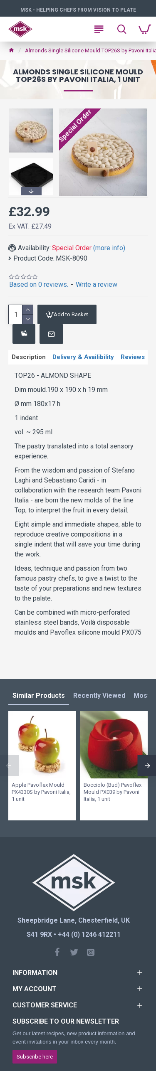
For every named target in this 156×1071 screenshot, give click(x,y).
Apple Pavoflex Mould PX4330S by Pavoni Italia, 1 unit (41, 792)
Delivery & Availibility (83, 357)
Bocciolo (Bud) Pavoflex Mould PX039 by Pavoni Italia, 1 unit (112, 792)
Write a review (96, 284)
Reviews (133, 357)
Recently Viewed (99, 695)
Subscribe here (35, 1057)
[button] (31, 191)
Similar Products (38, 695)
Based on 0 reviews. (38, 284)
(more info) (109, 248)
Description (29, 357)
